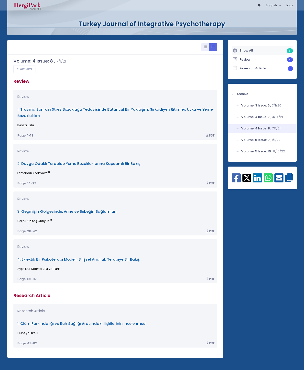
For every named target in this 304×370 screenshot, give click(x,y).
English (272, 5)
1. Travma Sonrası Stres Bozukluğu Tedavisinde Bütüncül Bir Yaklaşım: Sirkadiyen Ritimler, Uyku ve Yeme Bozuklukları (115, 112)
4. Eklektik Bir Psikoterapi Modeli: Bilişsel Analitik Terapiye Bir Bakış (78, 259)
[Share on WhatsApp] (268, 180)
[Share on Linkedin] (257, 180)
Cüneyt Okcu (27, 333)
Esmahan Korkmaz (32, 173)
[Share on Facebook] (236, 180)
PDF (210, 135)
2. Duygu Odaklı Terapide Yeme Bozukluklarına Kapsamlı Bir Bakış (78, 163)
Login (290, 5)
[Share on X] (246, 177)
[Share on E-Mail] (278, 180)
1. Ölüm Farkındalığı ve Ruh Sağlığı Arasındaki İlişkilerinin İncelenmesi (81, 323)
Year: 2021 (24, 69)
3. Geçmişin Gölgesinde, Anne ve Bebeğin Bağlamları (67, 211)
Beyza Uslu (25, 125)
